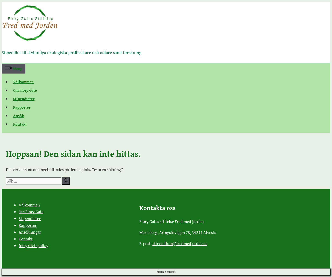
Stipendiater (24, 99)
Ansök (18, 116)
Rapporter (21, 107)
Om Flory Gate (25, 90)
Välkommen (23, 82)
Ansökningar (30, 232)
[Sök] (66, 181)
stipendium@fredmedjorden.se (179, 243)
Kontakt (20, 124)
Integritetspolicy (33, 245)
